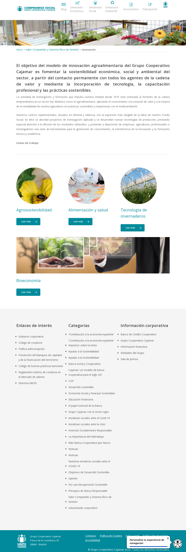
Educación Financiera (80, 399)
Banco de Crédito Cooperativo (138, 334)
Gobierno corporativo (31, 336)
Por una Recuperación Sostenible (87, 484)
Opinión (73, 478)
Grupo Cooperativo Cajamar (137, 340)
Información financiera (134, 346)
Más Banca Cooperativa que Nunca (89, 442)
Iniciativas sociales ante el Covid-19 (89, 418)
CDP (71, 381)
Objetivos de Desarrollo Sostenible (88, 472)
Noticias (73, 449)
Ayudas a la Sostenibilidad (83, 351)
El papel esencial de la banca (85, 405)
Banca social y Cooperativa (84, 364)
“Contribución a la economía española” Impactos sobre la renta (91, 343)
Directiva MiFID (28, 383)
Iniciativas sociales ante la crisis (86, 424)
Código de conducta (30, 342)
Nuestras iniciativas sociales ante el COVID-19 (89, 464)
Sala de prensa (129, 359)
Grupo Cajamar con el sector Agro (88, 412)
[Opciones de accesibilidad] (176, 542)
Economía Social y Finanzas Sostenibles (91, 393)
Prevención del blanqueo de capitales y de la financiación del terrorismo (40, 357)
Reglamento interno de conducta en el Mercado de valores (40, 374)
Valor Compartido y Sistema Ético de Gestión (52, 49)
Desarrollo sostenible (81, 387)
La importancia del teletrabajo (86, 436)
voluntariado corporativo (83, 508)
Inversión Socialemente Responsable (90, 430)
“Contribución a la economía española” (91, 334)
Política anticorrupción (32, 349)
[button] (28, 221)
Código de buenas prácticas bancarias (41, 366)
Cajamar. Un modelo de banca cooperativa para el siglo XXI (86, 372)
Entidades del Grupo (132, 353)
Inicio (19, 49)
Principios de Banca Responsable (87, 491)
